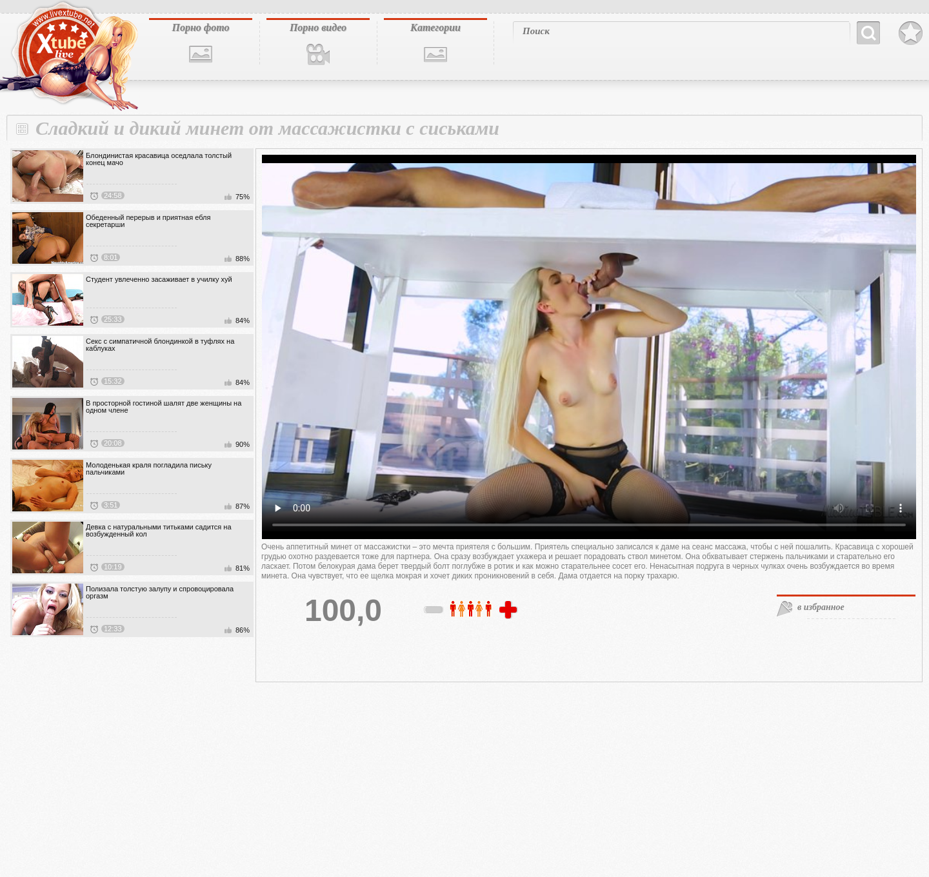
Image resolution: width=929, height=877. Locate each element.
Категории (435, 27)
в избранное (820, 607)
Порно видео (318, 27)
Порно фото (200, 27)
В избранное (911, 33)
